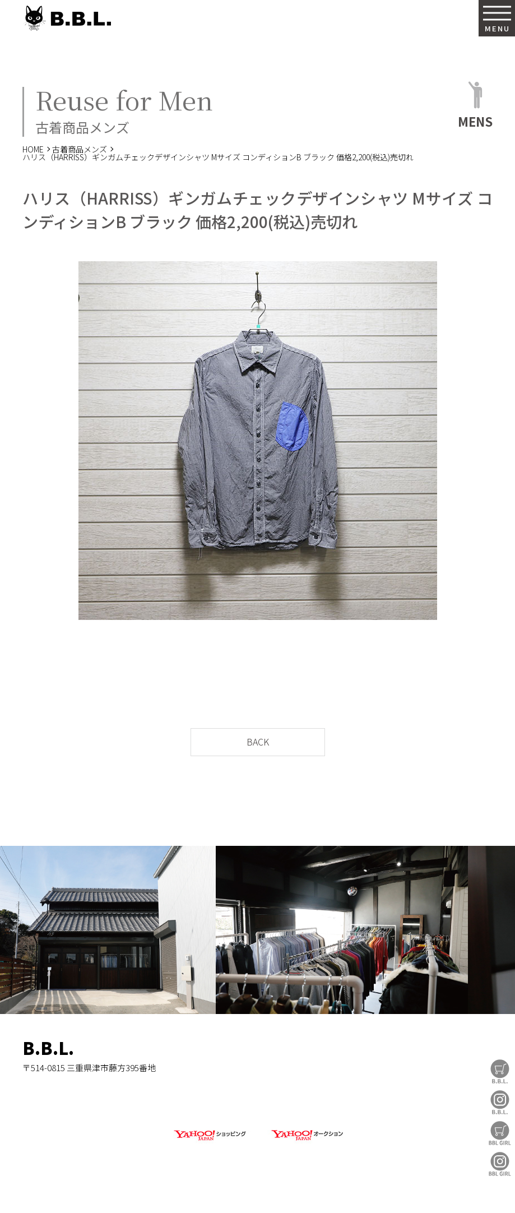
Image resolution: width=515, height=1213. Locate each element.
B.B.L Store (500, 1071)
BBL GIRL (500, 1164)
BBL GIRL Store (500, 1133)
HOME (33, 149)
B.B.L (66, 18)
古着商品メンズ (79, 149)
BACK (258, 741)
